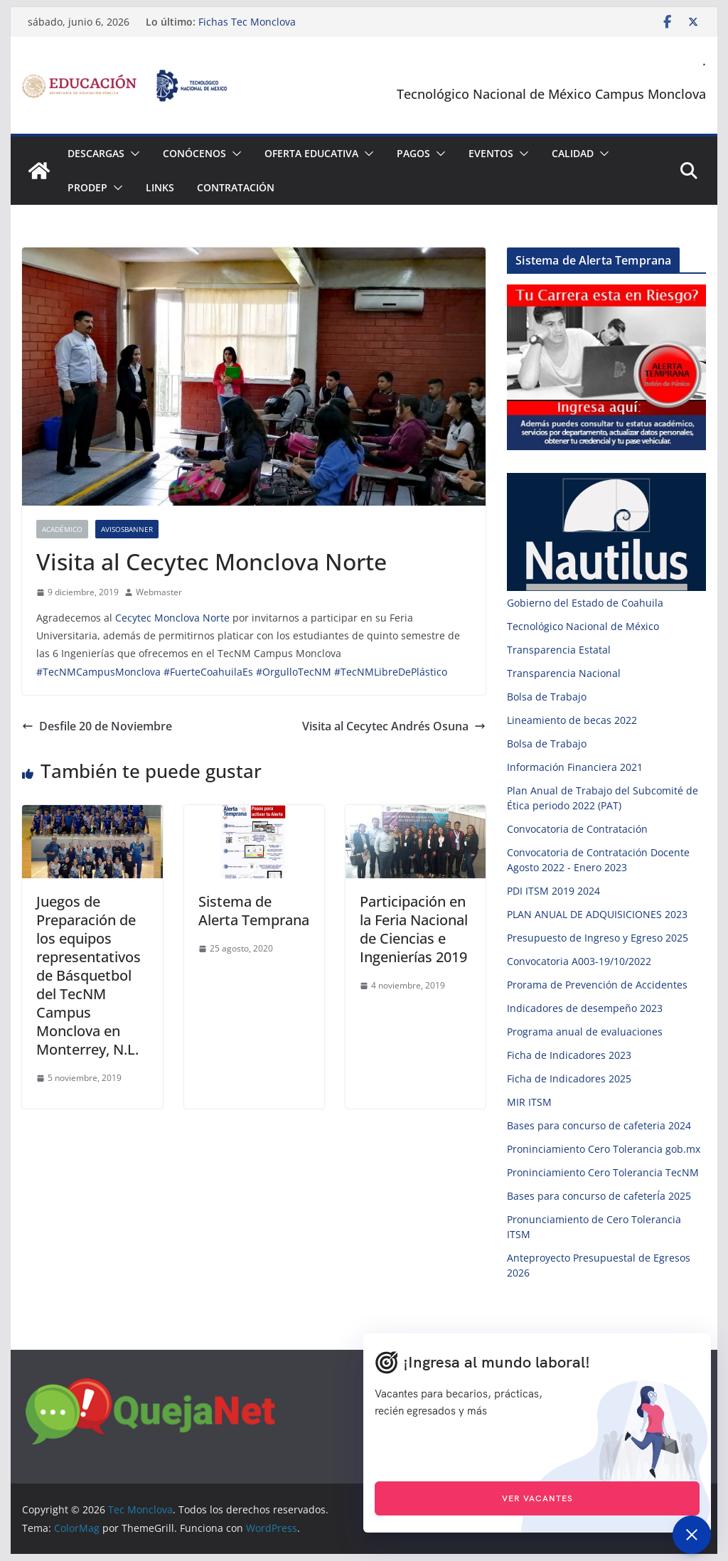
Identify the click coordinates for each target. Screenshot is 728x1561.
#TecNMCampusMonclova (98, 671)
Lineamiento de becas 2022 (572, 720)
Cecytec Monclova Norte (172, 617)
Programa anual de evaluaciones (585, 1031)
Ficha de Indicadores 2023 (569, 1055)
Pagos (413, 153)
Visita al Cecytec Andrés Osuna (394, 726)
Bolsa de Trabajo (547, 696)
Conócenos (194, 153)
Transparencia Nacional (564, 673)
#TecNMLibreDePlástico (390, 671)
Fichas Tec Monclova (247, 21)
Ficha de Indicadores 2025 (569, 1078)
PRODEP (87, 187)
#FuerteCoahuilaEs (208, 671)
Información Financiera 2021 (575, 767)
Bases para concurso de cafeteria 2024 (599, 1125)
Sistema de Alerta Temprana (253, 910)
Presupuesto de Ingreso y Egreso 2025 (597, 937)
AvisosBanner (127, 529)
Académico (62, 529)
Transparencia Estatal (559, 649)
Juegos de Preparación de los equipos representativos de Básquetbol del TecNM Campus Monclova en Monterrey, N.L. (88, 975)
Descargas (96, 153)
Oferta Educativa (311, 153)
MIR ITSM (529, 1102)
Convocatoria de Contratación (577, 829)
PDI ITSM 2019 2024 (553, 890)
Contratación (235, 187)
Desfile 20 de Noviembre (97, 726)
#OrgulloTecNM (293, 671)
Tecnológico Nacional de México (583, 626)
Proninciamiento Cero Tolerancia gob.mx (603, 1149)
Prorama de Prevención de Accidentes (597, 984)
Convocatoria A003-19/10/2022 (579, 961)
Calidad (573, 153)
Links (160, 187)
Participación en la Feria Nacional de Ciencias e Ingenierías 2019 (414, 929)
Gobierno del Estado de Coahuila (585, 602)
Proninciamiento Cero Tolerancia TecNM (603, 1172)
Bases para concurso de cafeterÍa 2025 (599, 1196)
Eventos (491, 153)
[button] (132, 154)
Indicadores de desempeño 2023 (585, 1008)
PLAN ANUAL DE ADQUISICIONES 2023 (597, 914)
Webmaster (159, 592)
